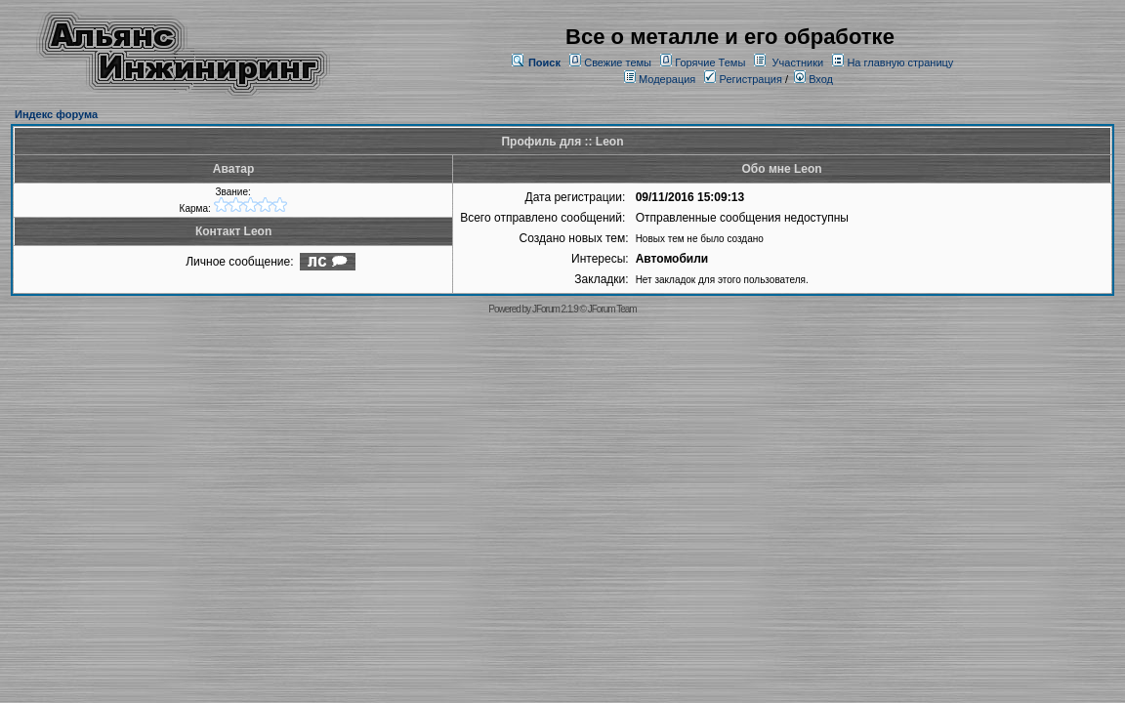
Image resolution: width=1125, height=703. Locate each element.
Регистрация (742, 79)
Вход (813, 79)
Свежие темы (617, 62)
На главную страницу (900, 62)
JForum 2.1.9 (555, 309)
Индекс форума (56, 114)
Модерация (667, 79)
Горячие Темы (710, 62)
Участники (798, 62)
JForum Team (612, 309)
